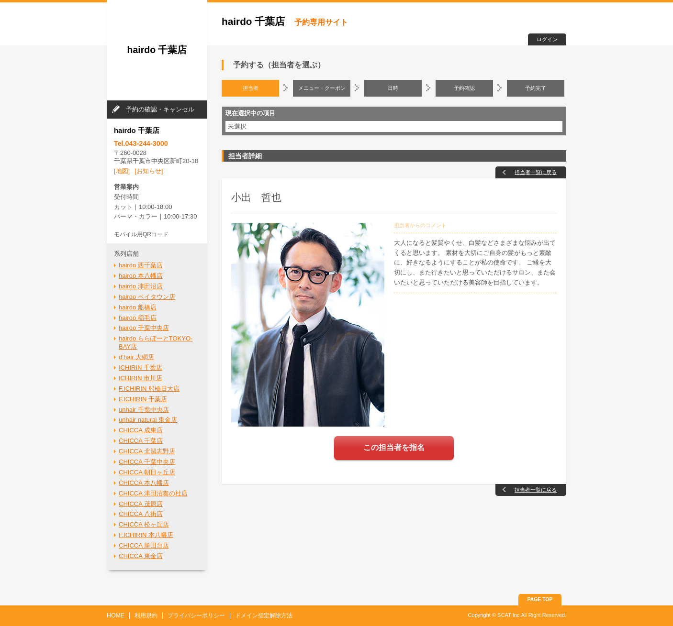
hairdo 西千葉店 (141, 265)
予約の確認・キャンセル (160, 109)
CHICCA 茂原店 (141, 503)
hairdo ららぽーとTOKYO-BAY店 (155, 342)
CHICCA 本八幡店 (144, 482)
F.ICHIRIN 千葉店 (143, 399)
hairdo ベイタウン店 (147, 296)
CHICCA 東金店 (141, 556)
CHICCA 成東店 (141, 430)
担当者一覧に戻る (536, 172)
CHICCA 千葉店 (141, 440)
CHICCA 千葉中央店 (147, 461)
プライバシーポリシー (196, 615)
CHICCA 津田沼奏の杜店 (153, 493)
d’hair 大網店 (136, 357)
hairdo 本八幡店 (141, 275)
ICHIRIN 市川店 (140, 378)
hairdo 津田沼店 (141, 286)
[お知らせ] (149, 171)
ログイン (547, 39)
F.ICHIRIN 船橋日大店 (149, 388)
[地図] (122, 171)
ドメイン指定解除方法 (263, 615)
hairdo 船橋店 (138, 307)
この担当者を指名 (394, 447)
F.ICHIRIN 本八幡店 (146, 534)
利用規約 (146, 615)
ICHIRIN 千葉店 (140, 367)
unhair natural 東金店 (148, 419)
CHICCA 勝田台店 (144, 545)
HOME (115, 615)
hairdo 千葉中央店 (144, 327)
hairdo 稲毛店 (138, 317)
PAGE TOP (540, 599)
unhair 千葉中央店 (144, 409)
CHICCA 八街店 (141, 513)
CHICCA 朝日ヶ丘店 (147, 472)
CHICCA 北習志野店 (147, 451)
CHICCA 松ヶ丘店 (144, 524)
